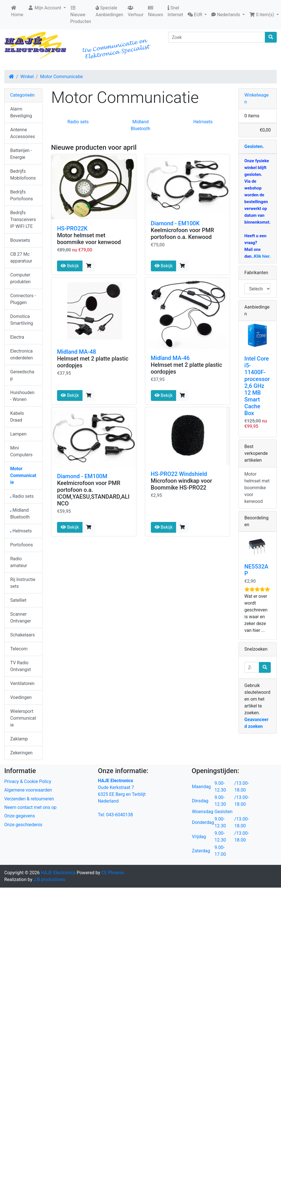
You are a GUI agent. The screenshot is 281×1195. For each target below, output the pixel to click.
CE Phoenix (112, 872)
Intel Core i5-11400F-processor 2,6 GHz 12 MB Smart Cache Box (257, 386)
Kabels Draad (17, 417)
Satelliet (18, 600)
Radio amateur (18, 562)
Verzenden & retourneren (29, 798)
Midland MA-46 (170, 358)
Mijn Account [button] (45, 8)
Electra (17, 337)
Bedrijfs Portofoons (21, 195)
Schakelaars (22, 635)
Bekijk (70, 265)
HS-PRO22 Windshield (179, 473)
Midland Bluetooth (20, 513)
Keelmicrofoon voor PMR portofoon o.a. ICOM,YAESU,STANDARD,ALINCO (93, 493)
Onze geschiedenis (23, 824)
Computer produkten (20, 278)
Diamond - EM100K (175, 223)
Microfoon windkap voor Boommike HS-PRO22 (181, 484)
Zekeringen (21, 752)
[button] (197, 14)
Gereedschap (22, 375)
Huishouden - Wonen (22, 396)
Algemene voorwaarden (28, 790)
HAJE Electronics (58, 872)
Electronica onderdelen (21, 354)
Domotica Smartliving (21, 320)
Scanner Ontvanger (20, 617)
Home (17, 11)
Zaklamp (19, 739)
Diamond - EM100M (82, 476)
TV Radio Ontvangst (20, 666)
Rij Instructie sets (22, 583)
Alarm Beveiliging (21, 112)
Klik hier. (262, 256)
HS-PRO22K (72, 228)
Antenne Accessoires (22, 133)
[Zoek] (216, 37)
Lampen (18, 434)
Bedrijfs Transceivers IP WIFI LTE (23, 219)
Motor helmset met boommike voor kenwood (89, 238)
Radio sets (78, 121)
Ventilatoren (22, 683)
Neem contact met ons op (30, 807)
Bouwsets (20, 240)
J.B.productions (49, 879)
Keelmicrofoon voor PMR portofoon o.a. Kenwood (182, 233)
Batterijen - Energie (21, 154)
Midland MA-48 (76, 351)
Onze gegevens (19, 816)
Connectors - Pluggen (23, 299)
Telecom (19, 648)
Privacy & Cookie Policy (27, 781)
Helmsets (203, 121)
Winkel (27, 76)
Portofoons (21, 544)
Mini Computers (21, 451)
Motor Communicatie (61, 76)
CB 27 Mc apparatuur (21, 257)
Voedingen (21, 697)
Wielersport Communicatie (23, 718)
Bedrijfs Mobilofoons (23, 174)
